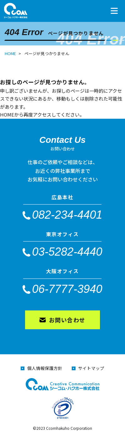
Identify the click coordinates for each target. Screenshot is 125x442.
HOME (10, 53)
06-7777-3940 (67, 289)
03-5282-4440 (67, 251)
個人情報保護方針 (44, 368)
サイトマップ (91, 368)
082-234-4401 (67, 214)
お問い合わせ (67, 320)
